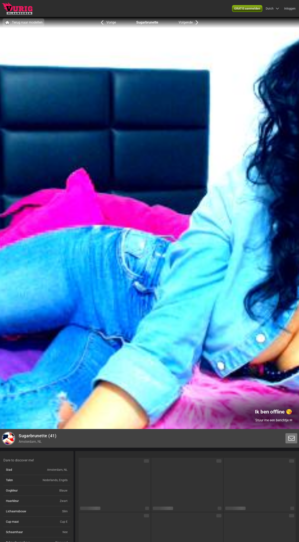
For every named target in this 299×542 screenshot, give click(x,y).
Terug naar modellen (23, 22)
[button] (272, 8)
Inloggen (290, 8)
